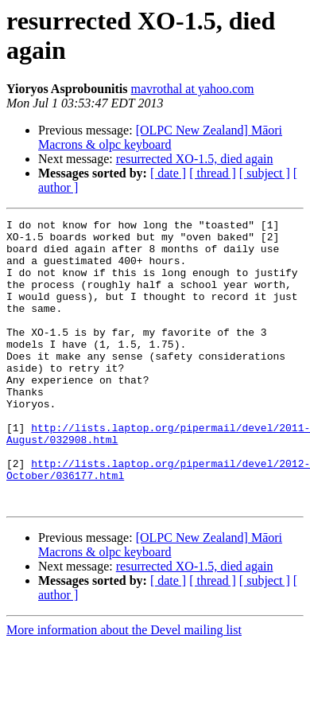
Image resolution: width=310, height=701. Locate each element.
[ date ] (168, 173)
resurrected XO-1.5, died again (194, 159)
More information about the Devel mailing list (124, 687)
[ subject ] (264, 173)
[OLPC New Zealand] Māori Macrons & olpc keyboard (160, 137)
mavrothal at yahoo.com (192, 88)
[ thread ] (212, 173)
